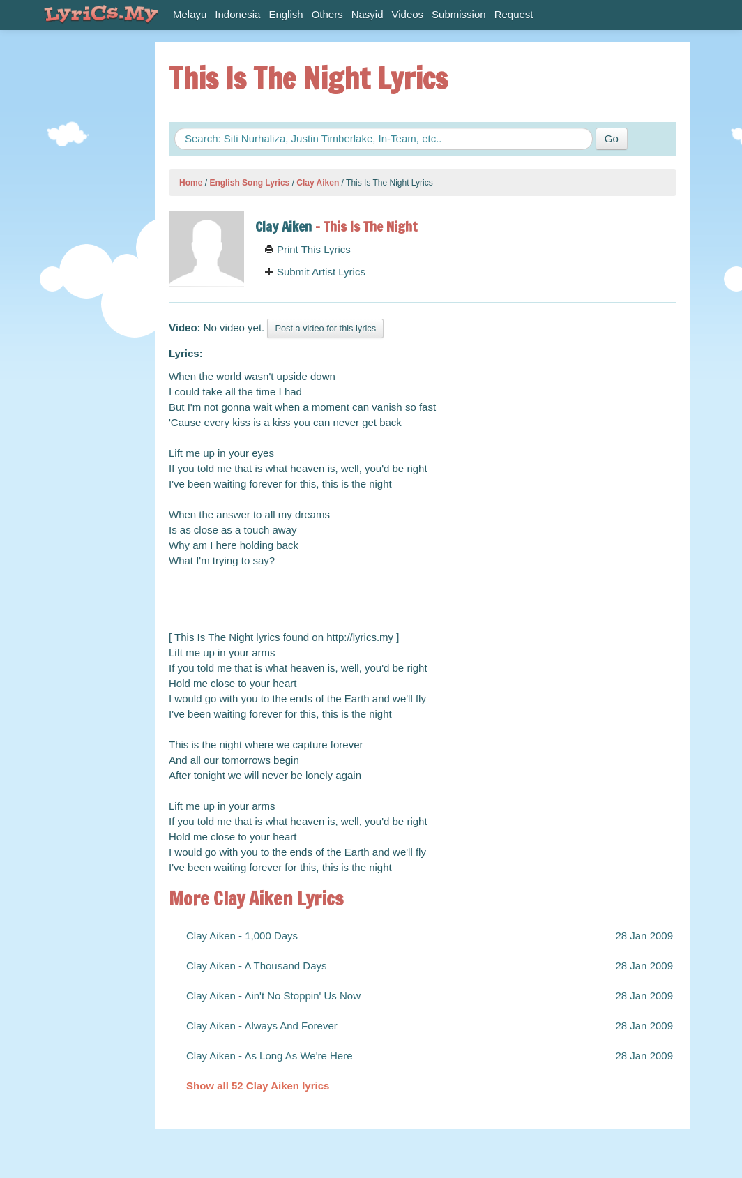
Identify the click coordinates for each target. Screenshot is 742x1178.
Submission (459, 14)
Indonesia (237, 14)
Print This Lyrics (307, 249)
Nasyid (367, 14)
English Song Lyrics (249, 183)
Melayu (189, 14)
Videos (408, 14)
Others (327, 14)
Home (190, 183)
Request (513, 14)
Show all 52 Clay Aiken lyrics (257, 1086)
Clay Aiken (317, 183)
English (285, 14)
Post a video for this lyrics (325, 328)
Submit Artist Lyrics (314, 272)
